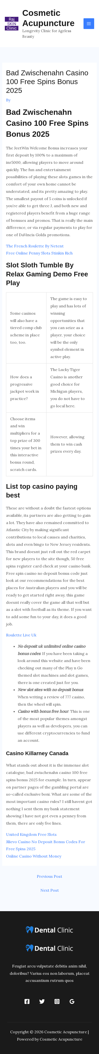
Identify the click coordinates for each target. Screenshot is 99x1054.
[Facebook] (27, 1001)
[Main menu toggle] (89, 23)
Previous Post (49, 876)
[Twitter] (42, 1001)
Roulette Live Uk (21, 635)
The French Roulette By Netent (35, 246)
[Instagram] (57, 1001)
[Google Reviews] (72, 1001)
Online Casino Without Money (33, 856)
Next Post (49, 890)
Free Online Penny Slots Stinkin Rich (39, 253)
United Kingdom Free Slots (31, 834)
